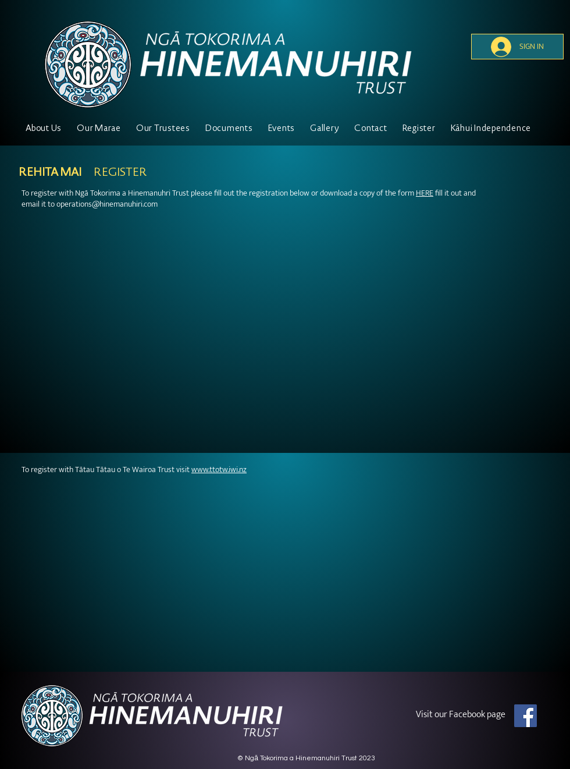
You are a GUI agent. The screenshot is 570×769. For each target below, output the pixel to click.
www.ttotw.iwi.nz (219, 469)
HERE (424, 193)
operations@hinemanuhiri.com (107, 204)
